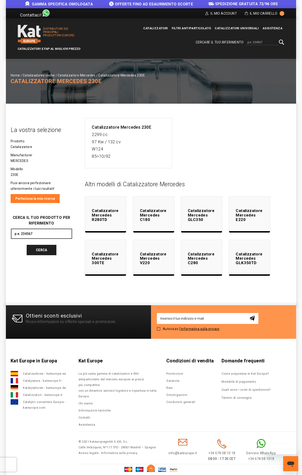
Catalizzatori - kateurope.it (43, 395)
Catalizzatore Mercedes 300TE (105, 258)
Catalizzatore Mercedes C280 (201, 258)
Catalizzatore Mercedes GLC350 (201, 215)
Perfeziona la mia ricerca (35, 198)
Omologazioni (176, 395)
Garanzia (173, 380)
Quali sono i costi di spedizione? (246, 389)
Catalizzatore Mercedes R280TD (105, 215)
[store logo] (29, 34)
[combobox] (262, 42)
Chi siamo (86, 403)
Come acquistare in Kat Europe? (245, 373)
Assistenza (87, 424)
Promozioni (174, 373)
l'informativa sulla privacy (199, 329)
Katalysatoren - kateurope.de (44, 388)
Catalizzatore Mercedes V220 (153, 258)
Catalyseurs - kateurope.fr (42, 380)
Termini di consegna (237, 397)
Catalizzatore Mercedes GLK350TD (249, 258)
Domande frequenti (243, 361)
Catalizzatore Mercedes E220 (249, 215)
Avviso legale (89, 453)
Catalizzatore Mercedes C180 (153, 215)
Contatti (84, 417)
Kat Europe (91, 361)
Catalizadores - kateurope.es (44, 373)
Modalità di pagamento (239, 381)
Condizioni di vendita (190, 361)
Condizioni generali (180, 402)
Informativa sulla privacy (119, 453)
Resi (169, 388)
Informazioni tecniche (95, 410)
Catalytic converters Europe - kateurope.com (44, 404)
